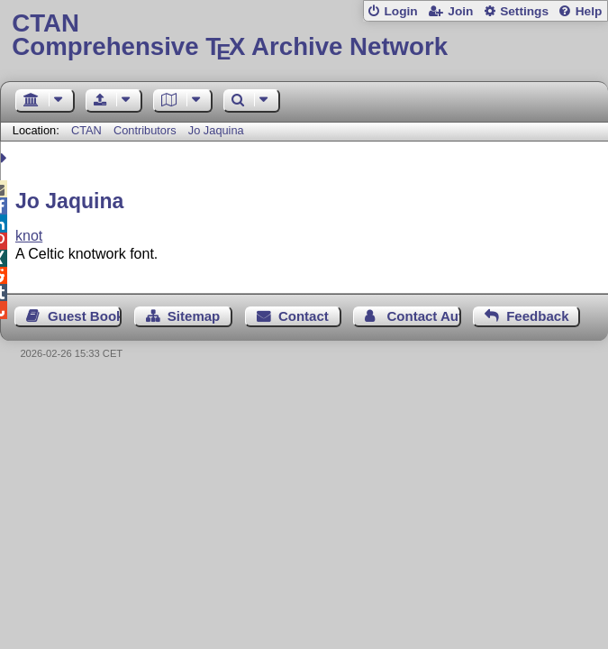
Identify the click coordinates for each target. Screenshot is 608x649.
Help (589, 11)
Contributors (145, 130)
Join (460, 11)
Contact (303, 316)
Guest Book (85, 316)
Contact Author (423, 316)
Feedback (537, 316)
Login (400, 11)
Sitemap (194, 316)
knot (28, 235)
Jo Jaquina (216, 130)
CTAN (86, 130)
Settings (524, 11)
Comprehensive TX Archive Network (303, 35)
